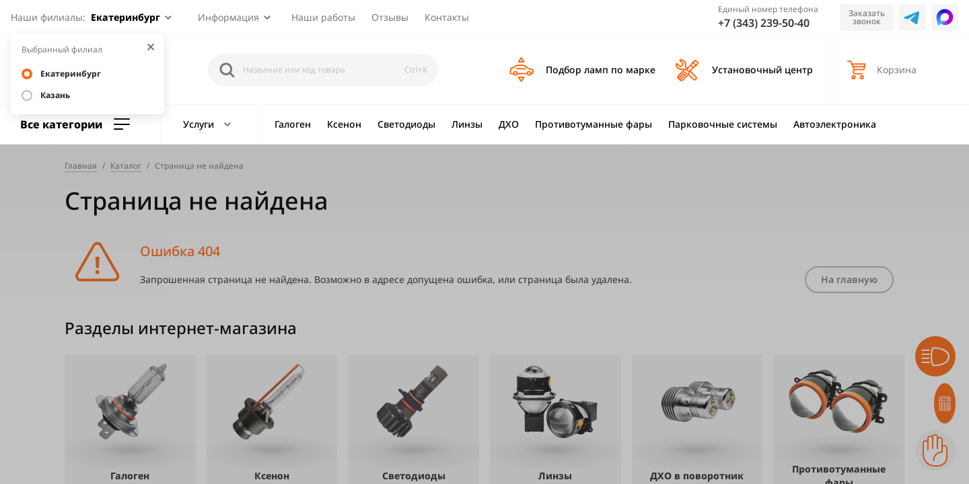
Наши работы (323, 17)
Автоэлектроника (834, 124)
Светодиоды (406, 124)
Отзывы (389, 17)
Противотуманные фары (593, 124)
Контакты (447, 17)
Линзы (467, 124)
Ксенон (344, 124)
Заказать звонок (867, 17)
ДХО (509, 124)
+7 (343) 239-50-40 (764, 22)
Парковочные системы (722, 124)
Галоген (293, 124)
